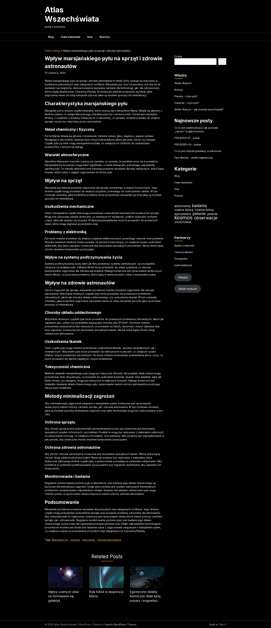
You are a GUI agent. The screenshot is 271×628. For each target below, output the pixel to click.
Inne (90, 36)
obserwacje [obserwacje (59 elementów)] (205, 218)
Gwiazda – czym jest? (186, 102)
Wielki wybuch (187, 289)
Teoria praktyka (183, 252)
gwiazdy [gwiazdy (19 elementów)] (212, 214)
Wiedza (183, 277)
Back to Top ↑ (217, 624)
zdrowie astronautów (109, 539)
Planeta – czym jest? (185, 96)
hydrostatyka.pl (183, 265)
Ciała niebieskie (70, 36)
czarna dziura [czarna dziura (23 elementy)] (183, 210)
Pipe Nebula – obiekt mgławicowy (193, 157)
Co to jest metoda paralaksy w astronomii (197, 151)
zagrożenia (88, 539)
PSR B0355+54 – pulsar (187, 144)
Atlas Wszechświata (72, 14)
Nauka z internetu (184, 245)
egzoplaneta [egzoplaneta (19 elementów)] (182, 214)
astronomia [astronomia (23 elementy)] (182, 206)
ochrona (75, 539)
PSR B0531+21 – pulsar (187, 137)
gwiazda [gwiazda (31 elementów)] (198, 213)
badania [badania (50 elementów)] (199, 205)
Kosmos (105, 36)
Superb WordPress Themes (120, 624)
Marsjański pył (60, 539)
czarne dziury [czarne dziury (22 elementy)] (204, 210)
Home (48, 50)
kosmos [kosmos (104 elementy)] (183, 217)
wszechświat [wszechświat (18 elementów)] (182, 222)
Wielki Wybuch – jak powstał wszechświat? (198, 109)
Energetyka (181, 258)
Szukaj (178, 56)
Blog (51, 36)
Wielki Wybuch (182, 83)
